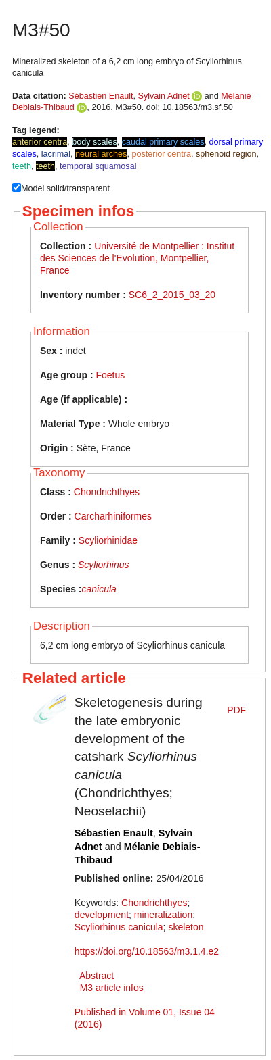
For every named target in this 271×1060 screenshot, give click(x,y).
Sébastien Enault (100, 96)
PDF (236, 710)
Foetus (110, 375)
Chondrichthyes (107, 491)
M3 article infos (112, 987)
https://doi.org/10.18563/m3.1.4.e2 (147, 951)
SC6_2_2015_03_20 (172, 294)
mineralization (163, 914)
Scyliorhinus (103, 564)
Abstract (96, 975)
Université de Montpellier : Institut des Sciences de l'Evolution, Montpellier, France (137, 258)
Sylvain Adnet (164, 96)
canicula (98, 589)
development (102, 914)
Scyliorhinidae (108, 540)
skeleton (185, 927)
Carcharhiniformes (113, 516)
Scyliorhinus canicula (119, 927)
